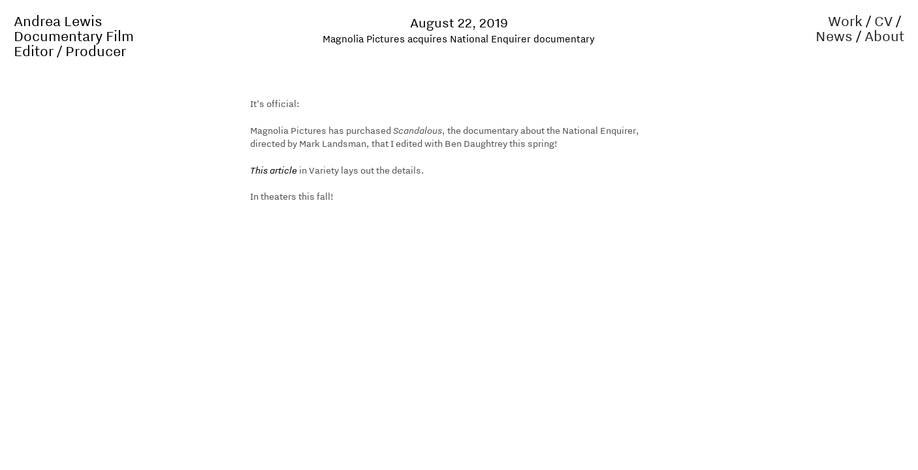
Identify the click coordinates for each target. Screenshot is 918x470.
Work (845, 21)
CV (883, 21)
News (834, 36)
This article (273, 170)
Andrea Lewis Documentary (58, 28)
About (884, 36)
